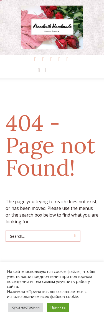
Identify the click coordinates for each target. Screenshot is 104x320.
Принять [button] (58, 307)
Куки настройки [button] (26, 307)
